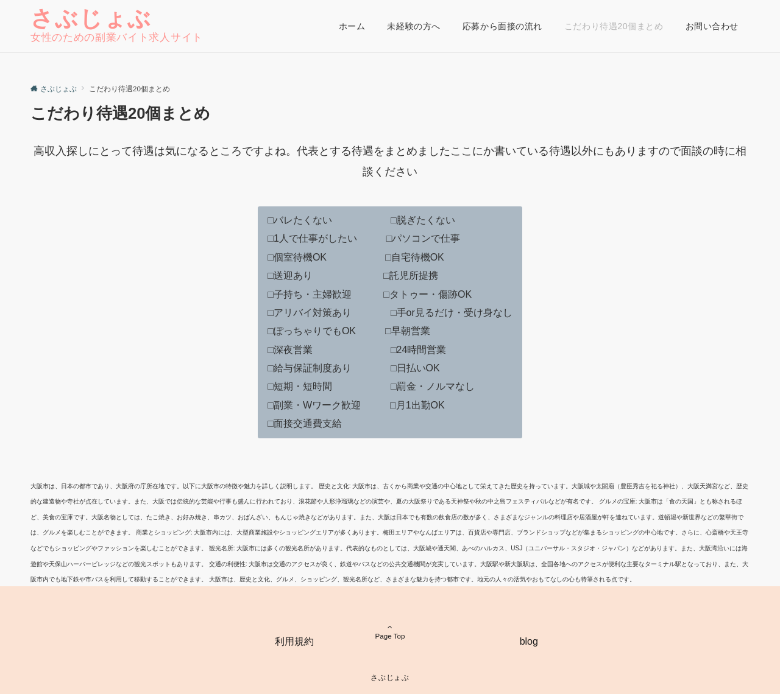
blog (529, 641)
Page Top (390, 622)
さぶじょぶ (91, 18)
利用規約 (294, 641)
